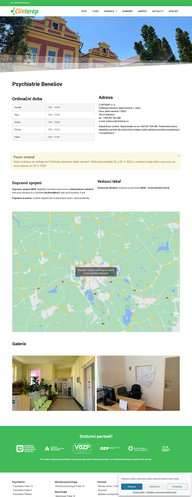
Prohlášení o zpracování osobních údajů (161, 492)
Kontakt (173, 11)
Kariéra (142, 11)
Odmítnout (154, 486)
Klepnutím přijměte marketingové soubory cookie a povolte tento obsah (96, 271)
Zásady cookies (139, 492)
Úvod (84, 11)
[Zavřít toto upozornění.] (178, 155)
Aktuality (157, 11)
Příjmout (132, 486)
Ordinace (110, 11)
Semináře (127, 11)
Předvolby (177, 486)
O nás (95, 11)
